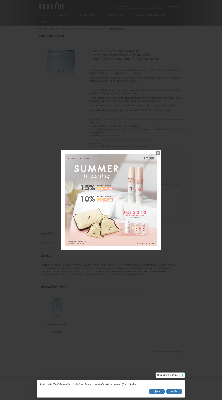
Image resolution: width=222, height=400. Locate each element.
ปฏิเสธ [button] (157, 391)
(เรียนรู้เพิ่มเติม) (129, 384)
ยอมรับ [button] (174, 391)
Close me (158, 153)
